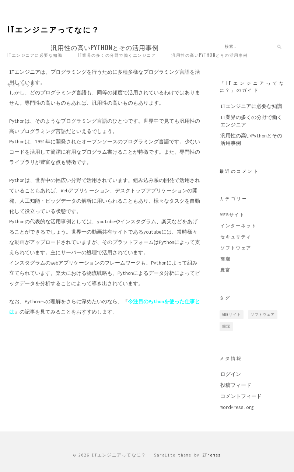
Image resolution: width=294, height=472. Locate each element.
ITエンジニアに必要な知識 (35, 55)
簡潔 (225, 259)
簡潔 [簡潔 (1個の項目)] (226, 326)
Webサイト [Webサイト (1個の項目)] (231, 314)
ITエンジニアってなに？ (53, 29)
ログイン (230, 374)
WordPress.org (237, 407)
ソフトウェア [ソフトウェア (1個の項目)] (263, 314)
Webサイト (232, 215)
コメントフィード (241, 396)
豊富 (225, 270)
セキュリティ (235, 237)
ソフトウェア (235, 248)
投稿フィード (235, 385)
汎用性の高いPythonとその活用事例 (209, 55)
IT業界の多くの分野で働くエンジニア (117, 55)
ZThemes (211, 455)
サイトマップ (21, 84)
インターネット (238, 226)
